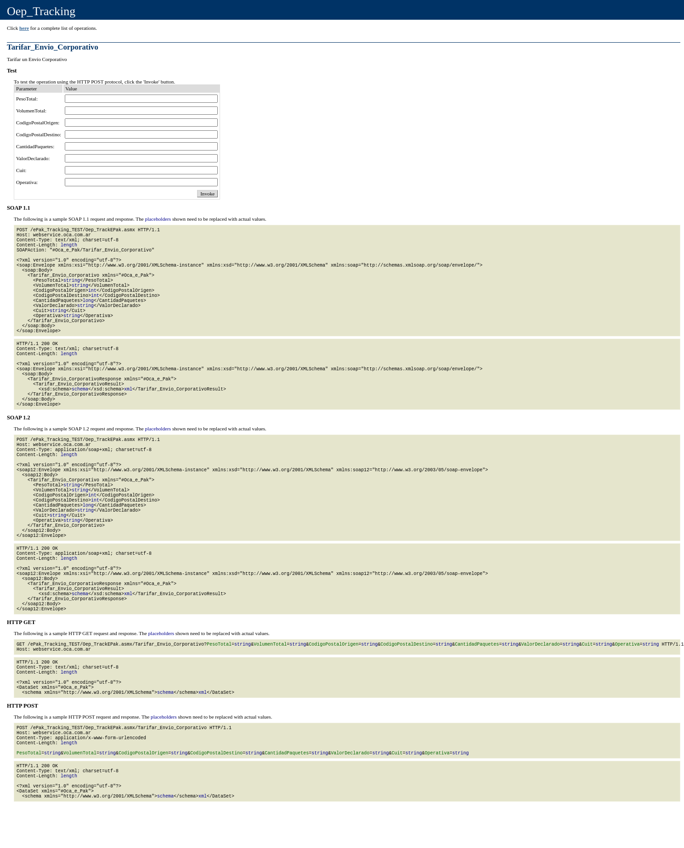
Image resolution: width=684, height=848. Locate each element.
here (24, 28)
